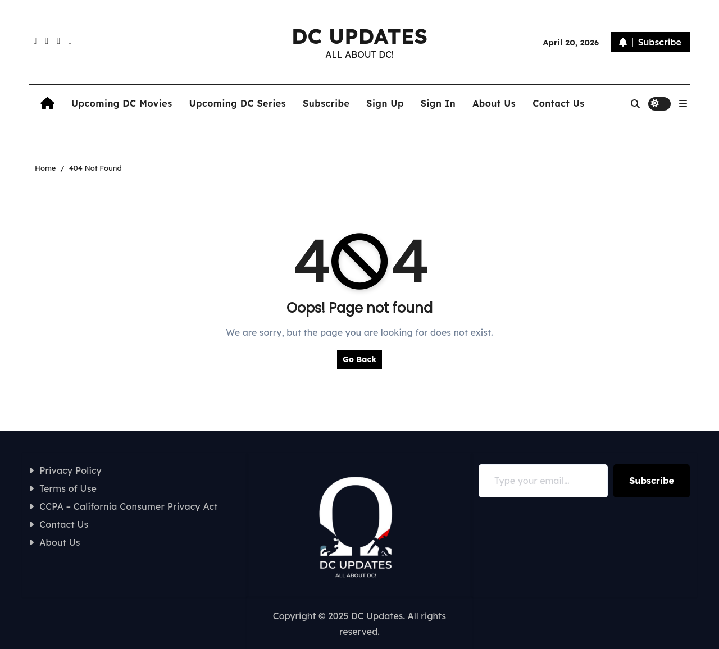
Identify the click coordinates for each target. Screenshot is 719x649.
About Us (494, 103)
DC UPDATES (359, 36)
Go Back (359, 359)
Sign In (438, 103)
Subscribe (326, 103)
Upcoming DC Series (237, 103)
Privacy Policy (70, 470)
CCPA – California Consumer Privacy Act (128, 506)
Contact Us (559, 103)
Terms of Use (68, 488)
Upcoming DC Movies (121, 103)
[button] (683, 103)
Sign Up (384, 103)
